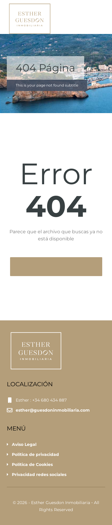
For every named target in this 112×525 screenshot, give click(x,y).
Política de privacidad (35, 454)
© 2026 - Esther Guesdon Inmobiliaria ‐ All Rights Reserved (56, 506)
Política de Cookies (32, 464)
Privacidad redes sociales (39, 474)
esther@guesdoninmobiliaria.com (53, 410)
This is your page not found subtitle (47, 85)
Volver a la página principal (52, 266)
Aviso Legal (24, 444)
